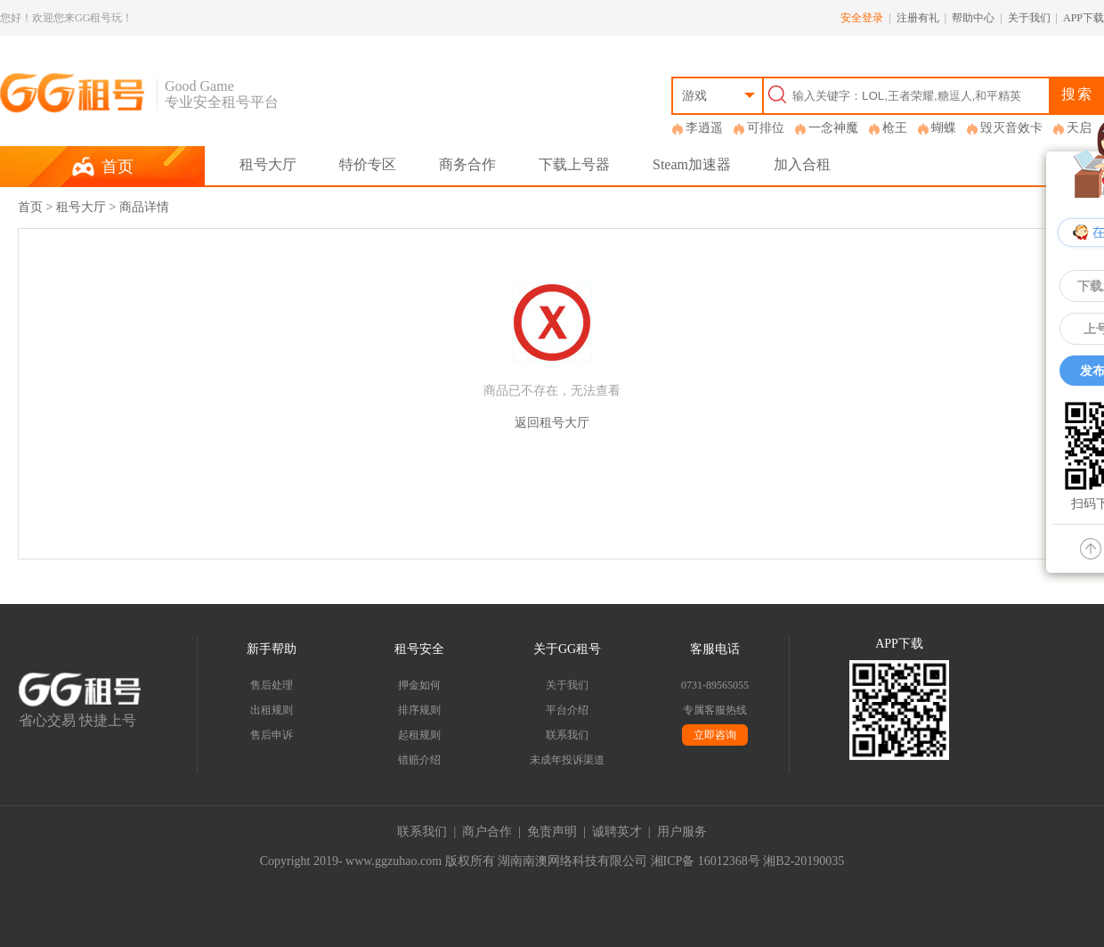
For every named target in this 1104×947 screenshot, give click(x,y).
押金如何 (419, 685)
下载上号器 (574, 164)
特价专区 (367, 164)
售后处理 (271, 685)
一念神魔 (833, 128)
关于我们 (1029, 18)
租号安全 (419, 649)
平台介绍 (567, 710)
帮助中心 (973, 18)
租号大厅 (267, 164)
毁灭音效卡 (1011, 128)
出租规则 (271, 710)
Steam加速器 (692, 164)
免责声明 (552, 831)
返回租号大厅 (552, 422)
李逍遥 (704, 128)
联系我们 (567, 735)
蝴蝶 (943, 128)
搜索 (1077, 94)
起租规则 (419, 735)
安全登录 (861, 18)
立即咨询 (715, 735)
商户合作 (487, 831)
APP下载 (1083, 18)
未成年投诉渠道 (567, 760)
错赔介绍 (419, 760)
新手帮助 (271, 649)
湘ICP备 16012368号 (705, 861)
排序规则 (419, 710)
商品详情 (144, 207)
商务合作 (467, 164)
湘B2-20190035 (803, 861)
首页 (30, 207)
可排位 (765, 128)
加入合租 (802, 164)
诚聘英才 (617, 831)
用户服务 (682, 831)
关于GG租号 (567, 649)
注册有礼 (918, 18)
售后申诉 (271, 735)
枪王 (894, 128)
